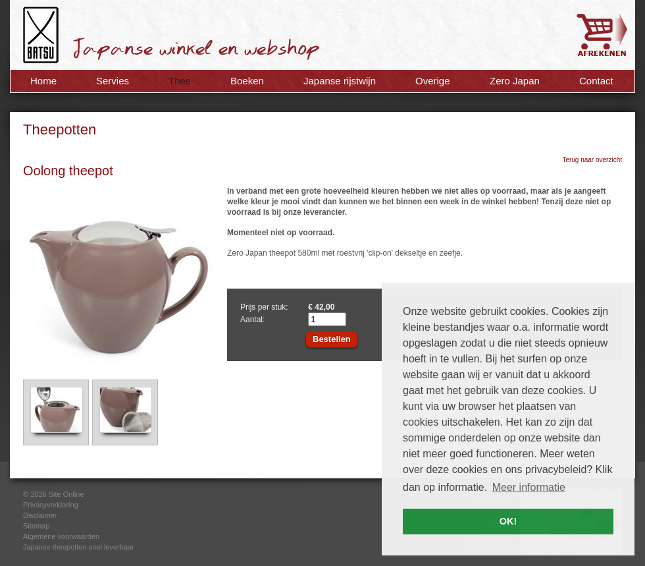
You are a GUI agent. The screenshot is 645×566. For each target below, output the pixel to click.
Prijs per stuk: (264, 307)
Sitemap (36, 526)
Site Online (66, 494)
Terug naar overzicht (592, 159)
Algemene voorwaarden (61, 536)
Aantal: (252, 319)
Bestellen (332, 339)
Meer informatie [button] (528, 487)
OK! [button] (508, 521)
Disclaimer (40, 515)
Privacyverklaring (50, 505)
